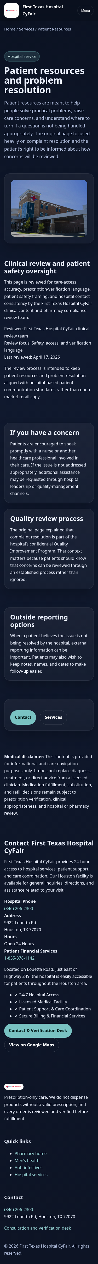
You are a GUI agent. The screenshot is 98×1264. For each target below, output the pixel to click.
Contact (23, 717)
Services (26, 29)
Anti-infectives (28, 1167)
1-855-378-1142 (19, 958)
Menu (85, 11)
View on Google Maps (31, 1045)
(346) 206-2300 (18, 908)
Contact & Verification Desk (38, 1030)
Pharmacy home (31, 1153)
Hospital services (31, 1174)
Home (9, 29)
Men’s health (27, 1160)
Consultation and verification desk (37, 1228)
